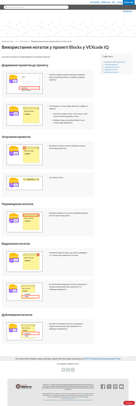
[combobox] (36, 7)
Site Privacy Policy (47, 400)
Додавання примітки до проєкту (115, 62)
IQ (17, 41)
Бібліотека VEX (7, 41)
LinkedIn (72, 370)
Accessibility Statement (87, 400)
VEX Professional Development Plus (102, 358)
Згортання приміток (111, 64)
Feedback (129, 403)
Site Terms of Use (57, 400)
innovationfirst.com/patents (68, 398)
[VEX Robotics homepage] (6, 2)
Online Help (128, 2)
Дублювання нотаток (111, 72)
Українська (127, 11)
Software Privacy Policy (74, 400)
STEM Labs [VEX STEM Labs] (105, 2)
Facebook (63, 370)
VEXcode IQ (24, 41)
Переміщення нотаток (112, 67)
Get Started (94, 2)
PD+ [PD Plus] (113, 2)
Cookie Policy (65, 400)
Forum (119, 2)
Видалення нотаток (111, 69)
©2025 (81, 393)
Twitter (68, 370)
